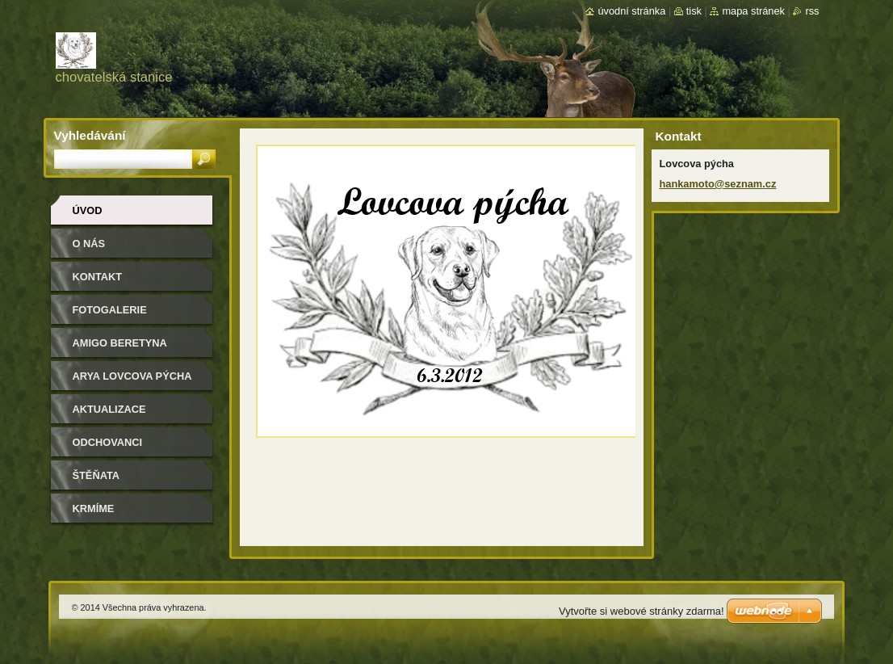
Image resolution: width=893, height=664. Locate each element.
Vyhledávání (90, 135)
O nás (89, 243)
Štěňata (96, 475)
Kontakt (98, 277)
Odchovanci (108, 442)
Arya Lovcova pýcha (132, 376)
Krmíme (94, 508)
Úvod (88, 210)
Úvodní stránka (631, 11)
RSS (812, 11)
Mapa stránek (753, 11)
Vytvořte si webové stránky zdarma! (641, 611)
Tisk (694, 11)
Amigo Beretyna (120, 343)
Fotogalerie (110, 310)
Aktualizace (109, 409)
